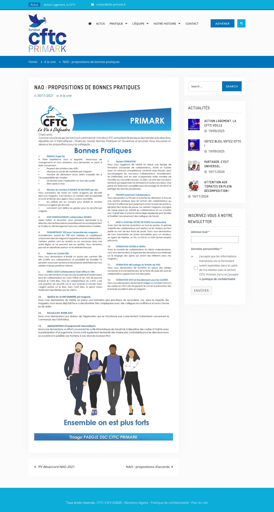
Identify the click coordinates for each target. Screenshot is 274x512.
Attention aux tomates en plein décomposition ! (218, 186)
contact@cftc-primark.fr (111, 4)
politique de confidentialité (218, 279)
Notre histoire (165, 23)
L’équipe (138, 23)
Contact (192, 23)
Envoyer (201, 290)
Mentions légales (136, 503)
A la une (66, 95)
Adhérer (222, 23)
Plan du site (199, 503)
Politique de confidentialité (170, 503)
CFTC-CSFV (104, 503)
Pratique (116, 23)
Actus (100, 23)
